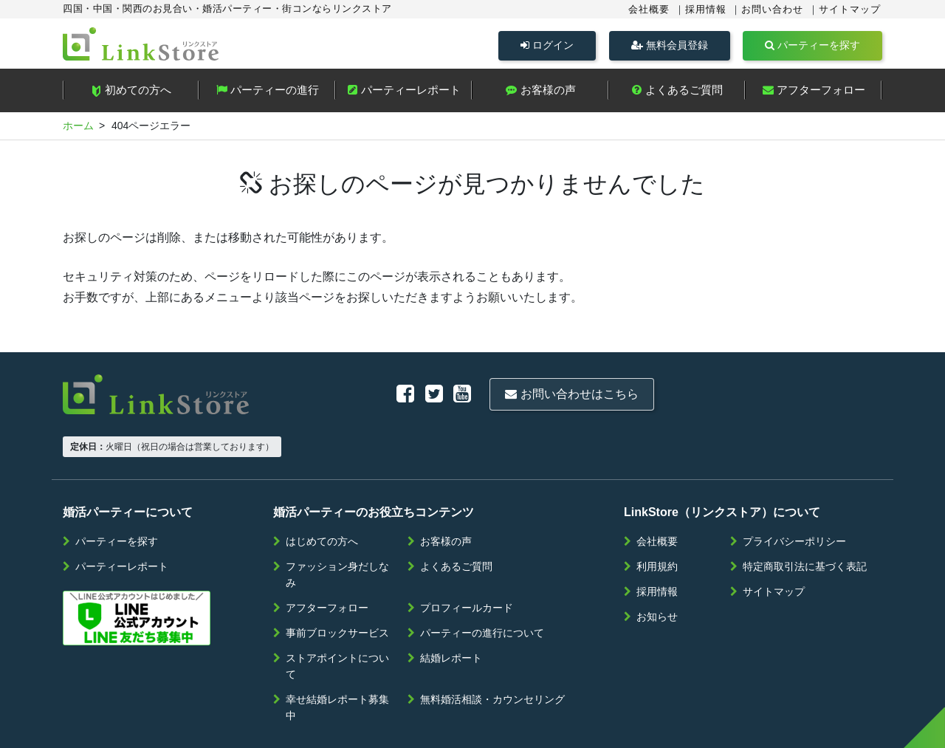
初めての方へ (131, 93)
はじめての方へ (322, 496)
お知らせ (657, 571)
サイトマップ (850, 9)
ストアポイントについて (337, 621)
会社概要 (649, 9)
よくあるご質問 (677, 92)
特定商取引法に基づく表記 (805, 521)
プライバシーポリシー (794, 496)
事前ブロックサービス (337, 588)
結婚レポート (451, 613)
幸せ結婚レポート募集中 (337, 662)
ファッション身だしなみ (337, 529)
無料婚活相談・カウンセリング (492, 654)
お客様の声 (540, 92)
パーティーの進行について (482, 588)
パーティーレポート (404, 92)
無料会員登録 (669, 45)
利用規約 (657, 521)
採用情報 (705, 9)
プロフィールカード (466, 563)
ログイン (547, 45)
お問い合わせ (772, 9)
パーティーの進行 (267, 92)
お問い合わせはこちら (418, 394)
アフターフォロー (814, 92)
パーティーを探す (812, 45)
